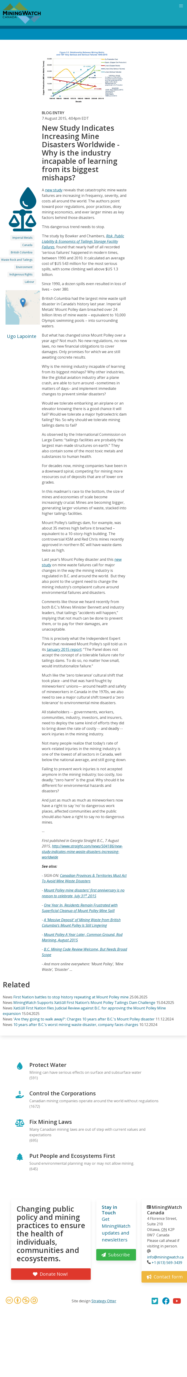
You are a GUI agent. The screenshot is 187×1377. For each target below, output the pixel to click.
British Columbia (21, 252)
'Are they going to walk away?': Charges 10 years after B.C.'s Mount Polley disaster (84, 1019)
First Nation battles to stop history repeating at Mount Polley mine (71, 997)
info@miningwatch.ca (165, 1257)
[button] (23, 302)
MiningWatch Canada (164, 1210)
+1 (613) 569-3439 (167, 1262)
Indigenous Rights (20, 274)
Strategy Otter (103, 1300)
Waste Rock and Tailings (16, 260)
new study (53, 190)
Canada (27, 245)
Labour (29, 282)
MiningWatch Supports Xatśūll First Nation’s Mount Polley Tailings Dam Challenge (84, 1002)
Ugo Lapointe (21, 336)
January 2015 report (64, 649)
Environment (24, 267)
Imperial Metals (22, 238)
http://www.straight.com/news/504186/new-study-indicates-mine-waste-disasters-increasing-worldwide (82, 852)
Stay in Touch (109, 1210)
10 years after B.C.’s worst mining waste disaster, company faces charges (75, 1024)
